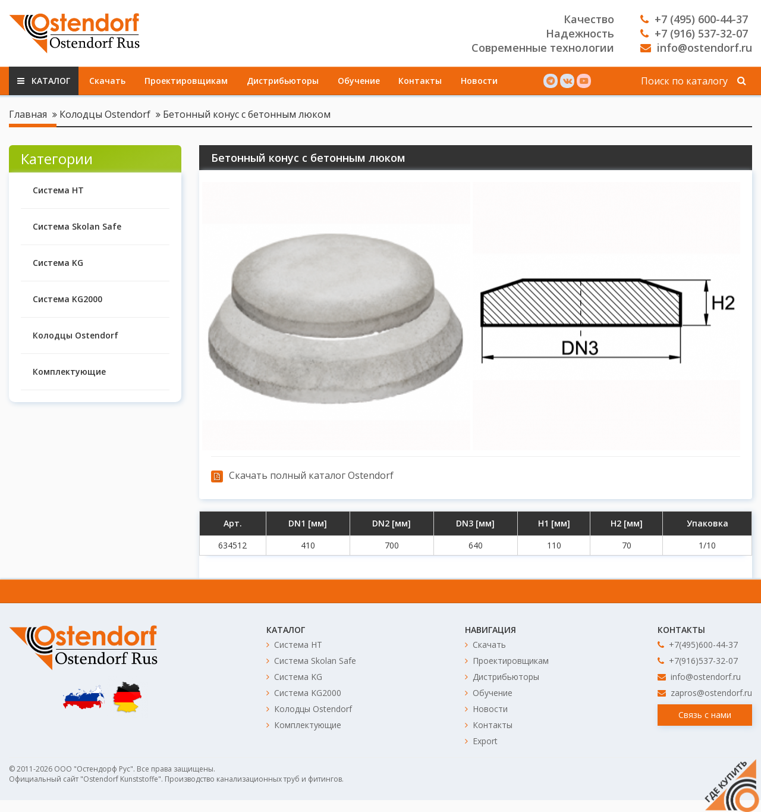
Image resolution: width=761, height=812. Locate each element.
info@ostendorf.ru (696, 47)
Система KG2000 (67, 299)
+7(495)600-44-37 (698, 644)
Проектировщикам (186, 80)
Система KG (58, 262)
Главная (28, 114)
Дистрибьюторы (283, 80)
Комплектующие (69, 371)
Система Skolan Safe (77, 226)
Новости (479, 80)
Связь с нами (704, 714)
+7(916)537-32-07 (698, 660)
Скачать (107, 80)
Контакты (420, 80)
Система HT (58, 190)
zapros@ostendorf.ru (705, 692)
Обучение (359, 80)
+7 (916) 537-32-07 (694, 33)
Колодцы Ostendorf (104, 114)
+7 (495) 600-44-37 (694, 19)
